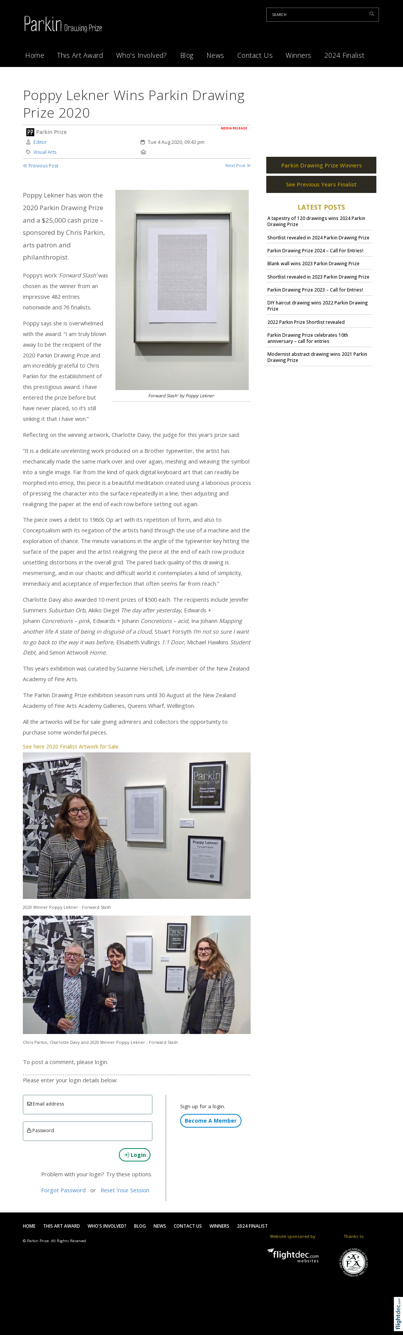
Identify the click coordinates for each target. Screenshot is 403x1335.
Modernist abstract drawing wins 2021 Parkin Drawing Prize (317, 362)
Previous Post (40, 165)
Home (34, 55)
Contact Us (255, 55)
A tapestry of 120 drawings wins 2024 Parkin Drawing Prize (316, 226)
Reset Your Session (125, 1190)
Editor (40, 142)
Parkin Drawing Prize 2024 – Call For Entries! (315, 255)
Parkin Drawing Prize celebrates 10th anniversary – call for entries (307, 342)
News (215, 55)
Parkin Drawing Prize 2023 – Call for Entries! (315, 295)
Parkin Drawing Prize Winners (321, 170)
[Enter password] (88, 1131)
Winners (299, 55)
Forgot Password (63, 1190)
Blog (187, 55)
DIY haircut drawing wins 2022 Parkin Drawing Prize (317, 310)
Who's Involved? (141, 55)
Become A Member (211, 1120)
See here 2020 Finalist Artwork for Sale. (71, 746)
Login (135, 1154)
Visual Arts (45, 152)
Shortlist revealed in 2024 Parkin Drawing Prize (318, 242)
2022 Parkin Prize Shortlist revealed (306, 326)
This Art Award (80, 55)
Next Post (238, 165)
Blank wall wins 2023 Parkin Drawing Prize (313, 268)
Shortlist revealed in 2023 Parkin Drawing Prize (318, 281)
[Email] (88, 1104)
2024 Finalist (345, 55)
